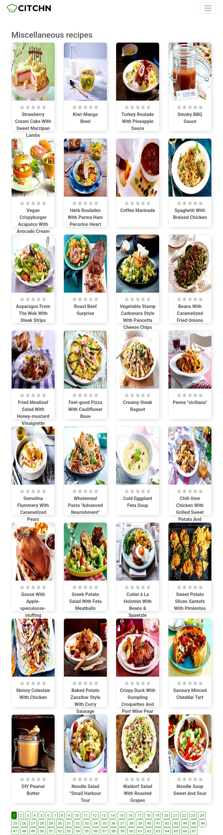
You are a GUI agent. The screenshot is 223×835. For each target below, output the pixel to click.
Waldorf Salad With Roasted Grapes (137, 793)
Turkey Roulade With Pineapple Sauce (137, 121)
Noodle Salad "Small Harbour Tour (85, 793)
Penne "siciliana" (190, 402)
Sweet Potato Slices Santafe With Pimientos (190, 601)
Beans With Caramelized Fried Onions (190, 313)
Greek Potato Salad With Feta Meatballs (85, 601)
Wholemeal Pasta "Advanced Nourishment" (85, 505)
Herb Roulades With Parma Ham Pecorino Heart (85, 217)
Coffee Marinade (137, 210)
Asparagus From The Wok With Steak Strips (33, 313)
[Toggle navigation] (208, 8)
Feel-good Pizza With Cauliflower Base (85, 409)
